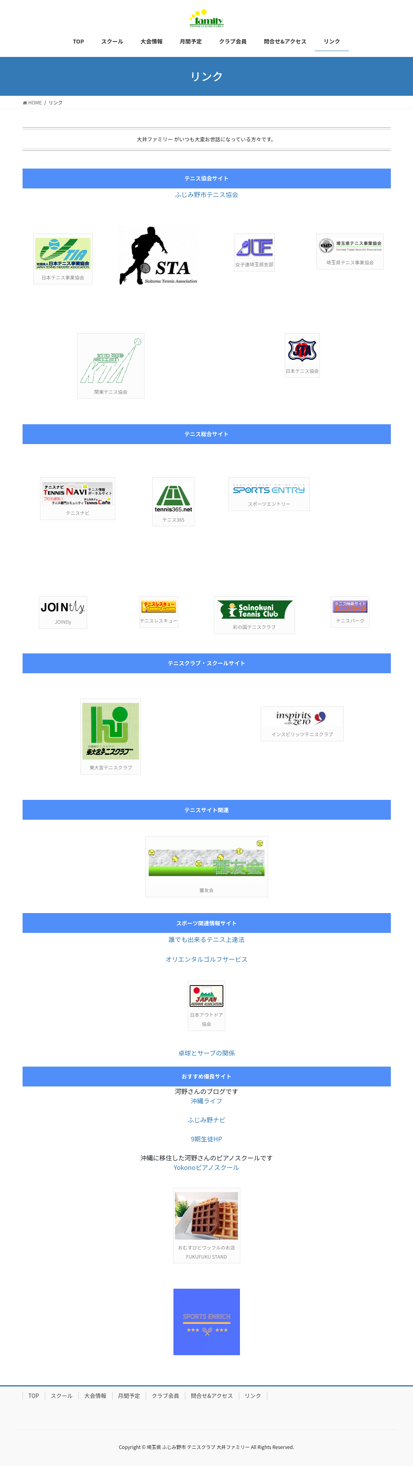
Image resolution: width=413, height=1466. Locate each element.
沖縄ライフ (206, 1100)
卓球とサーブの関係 (206, 1053)
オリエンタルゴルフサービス (207, 959)
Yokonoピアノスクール (207, 1167)
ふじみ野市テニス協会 (206, 194)
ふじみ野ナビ (206, 1119)
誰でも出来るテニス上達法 (206, 939)
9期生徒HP (206, 1138)
